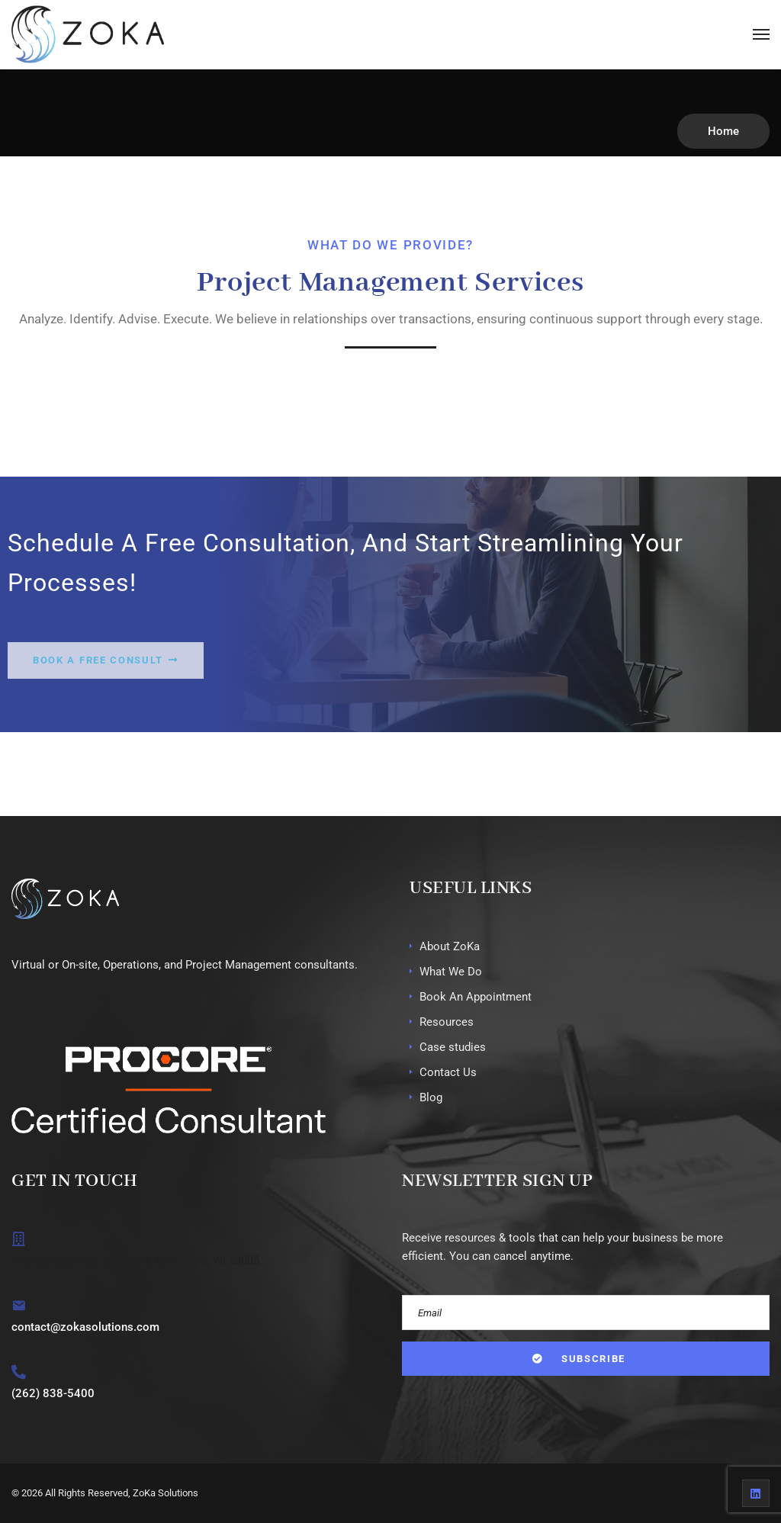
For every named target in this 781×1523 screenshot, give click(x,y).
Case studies (452, 1047)
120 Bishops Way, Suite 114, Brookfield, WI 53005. (136, 1261)
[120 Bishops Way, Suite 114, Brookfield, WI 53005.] (18, 1239)
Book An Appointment (475, 997)
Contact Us (448, 1072)
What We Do (450, 971)
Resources (446, 1022)
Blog (430, 1097)
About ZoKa (449, 946)
